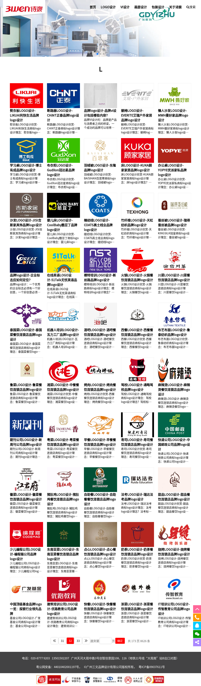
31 (62, 641)
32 (70, 641)
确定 (120, 640)
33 (78, 641)
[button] (97, 54)
